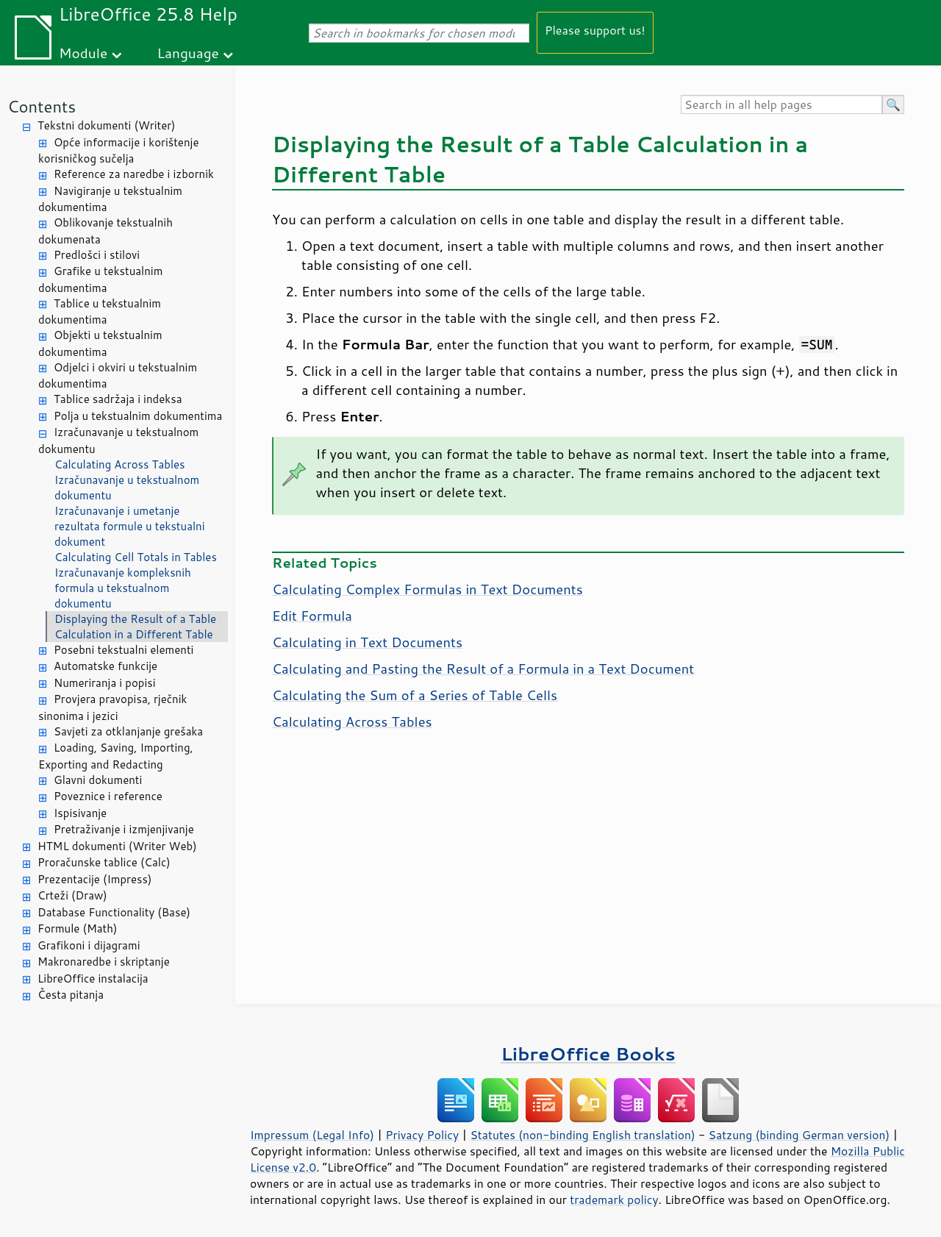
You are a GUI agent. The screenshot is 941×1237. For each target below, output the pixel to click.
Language (188, 53)
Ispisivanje (80, 813)
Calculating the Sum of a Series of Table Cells (414, 695)
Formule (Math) (77, 928)
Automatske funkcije (105, 666)
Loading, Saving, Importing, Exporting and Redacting (115, 756)
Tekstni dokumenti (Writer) (106, 125)
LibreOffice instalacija (93, 978)
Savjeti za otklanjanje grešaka (128, 731)
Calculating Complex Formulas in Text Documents (427, 589)
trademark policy (614, 1199)
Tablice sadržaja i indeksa (118, 399)
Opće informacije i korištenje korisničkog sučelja (118, 151)
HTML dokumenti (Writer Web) (117, 846)
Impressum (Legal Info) (312, 1135)
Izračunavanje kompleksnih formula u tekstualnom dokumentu (122, 588)
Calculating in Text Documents (367, 642)
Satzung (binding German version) (799, 1135)
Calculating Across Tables (119, 464)
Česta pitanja (70, 994)
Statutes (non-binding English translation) (582, 1135)
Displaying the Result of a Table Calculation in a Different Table (135, 626)
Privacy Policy (422, 1135)
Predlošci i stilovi (97, 255)
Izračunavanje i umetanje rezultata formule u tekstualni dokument (129, 526)
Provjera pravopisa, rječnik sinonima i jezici (112, 707)
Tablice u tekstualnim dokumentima (99, 312)
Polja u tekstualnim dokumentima (138, 416)
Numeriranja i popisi (105, 683)
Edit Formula (312, 615)
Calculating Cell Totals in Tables (135, 557)
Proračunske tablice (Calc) (104, 862)
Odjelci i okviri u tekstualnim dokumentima (117, 376)
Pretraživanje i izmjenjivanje (124, 829)
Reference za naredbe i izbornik (134, 174)
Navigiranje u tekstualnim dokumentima (110, 199)
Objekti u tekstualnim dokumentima (100, 343)
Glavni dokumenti (98, 780)
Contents (41, 106)
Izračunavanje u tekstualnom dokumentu (118, 440)
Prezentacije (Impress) (94, 879)
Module (83, 53)
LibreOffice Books (588, 1053)
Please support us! (595, 29)
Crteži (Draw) (72, 895)
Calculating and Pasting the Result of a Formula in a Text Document (483, 668)
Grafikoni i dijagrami (88, 945)
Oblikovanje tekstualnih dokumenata (105, 231)
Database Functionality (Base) (113, 912)
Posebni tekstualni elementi (123, 649)
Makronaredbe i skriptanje (103, 961)
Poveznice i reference (108, 796)
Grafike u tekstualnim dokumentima (100, 279)
